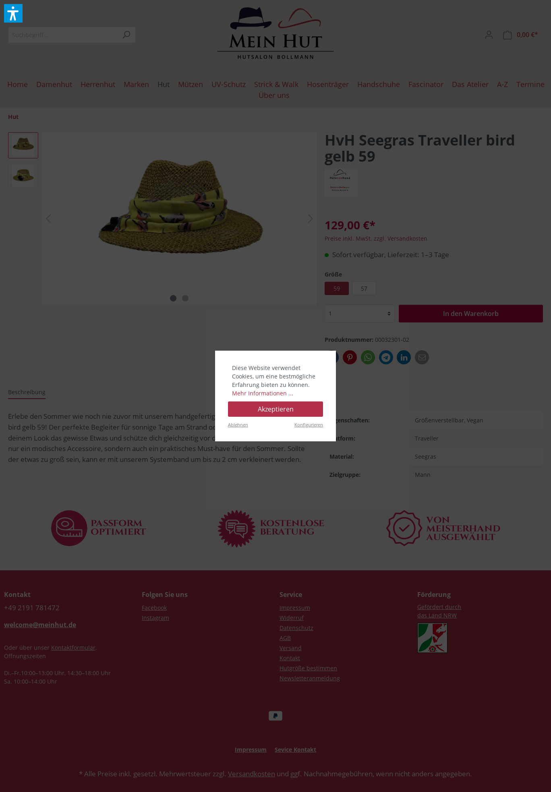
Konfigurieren (308, 425)
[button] (13, 13)
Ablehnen (238, 425)
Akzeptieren (276, 409)
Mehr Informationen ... (262, 393)
